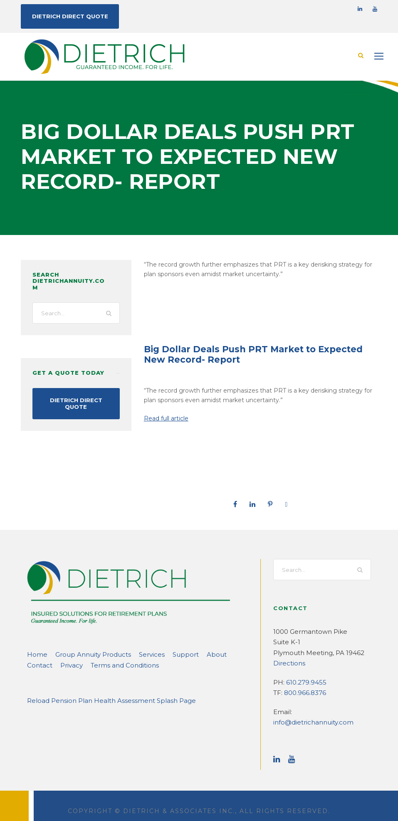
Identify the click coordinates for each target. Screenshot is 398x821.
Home (35, 654)
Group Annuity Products (84, 654)
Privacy (37, 664)
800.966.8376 (303, 692)
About (195, 654)
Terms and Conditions (85, 664)
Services (138, 654)
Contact (222, 654)
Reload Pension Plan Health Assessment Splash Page (102, 700)
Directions (287, 662)
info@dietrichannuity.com (327, 711)
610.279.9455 (305, 681)
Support (169, 654)
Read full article (164, 418)
